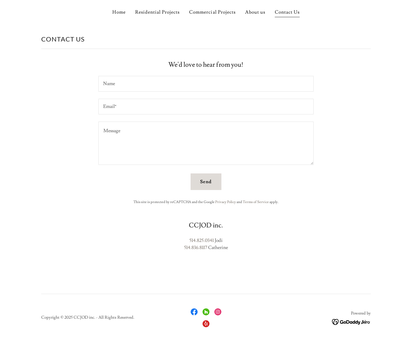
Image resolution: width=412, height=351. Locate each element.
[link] (194, 312)
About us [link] (255, 12)
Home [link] (119, 12)
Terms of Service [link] (256, 202)
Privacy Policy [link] (225, 202)
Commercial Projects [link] (212, 12)
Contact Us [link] (287, 12)
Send (206, 182)
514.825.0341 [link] (201, 240)
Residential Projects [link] (157, 12)
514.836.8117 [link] (195, 248)
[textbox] (205, 84)
